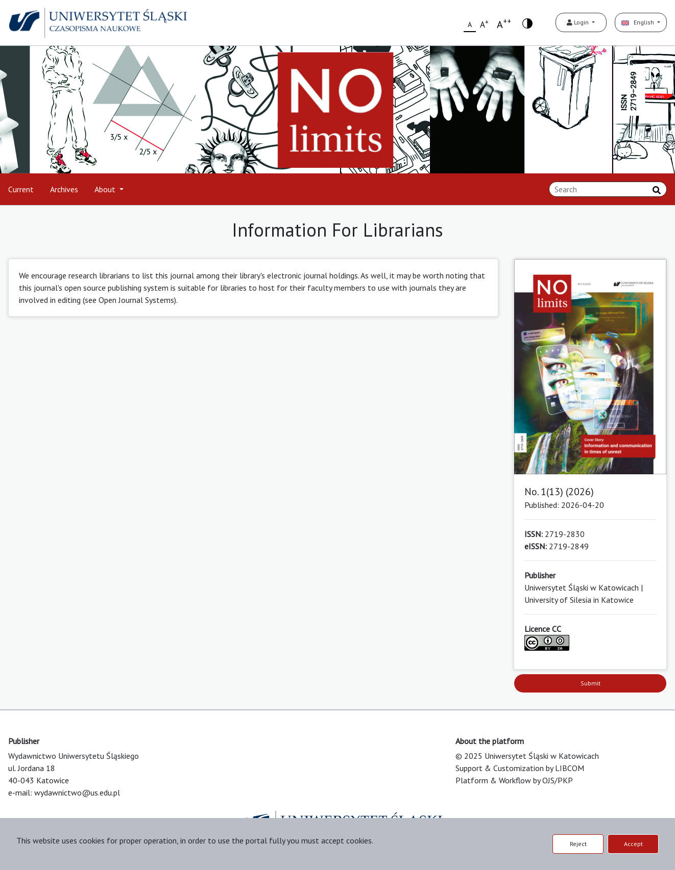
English (638, 22)
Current (21, 189)
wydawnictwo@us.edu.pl (77, 792)
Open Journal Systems (136, 300)
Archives (64, 189)
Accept (633, 844)
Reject (578, 844)
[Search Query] (607, 189)
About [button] (105, 189)
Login (578, 22)
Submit (590, 683)
